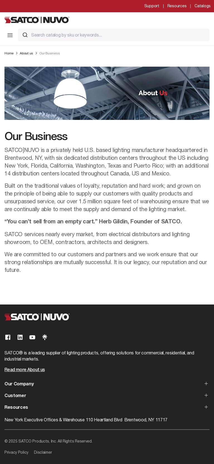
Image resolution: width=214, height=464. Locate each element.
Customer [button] (15, 396)
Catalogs (202, 6)
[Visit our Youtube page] (32, 337)
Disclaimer (43, 452)
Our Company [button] (18, 384)
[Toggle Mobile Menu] (10, 35)
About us (26, 53)
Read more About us (24, 370)
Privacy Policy (16, 452)
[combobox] (114, 35)
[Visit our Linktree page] (44, 337)
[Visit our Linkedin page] (20, 337)
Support (151, 6)
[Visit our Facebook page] (7, 337)
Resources (176, 6)
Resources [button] (16, 408)
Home (9, 53)
